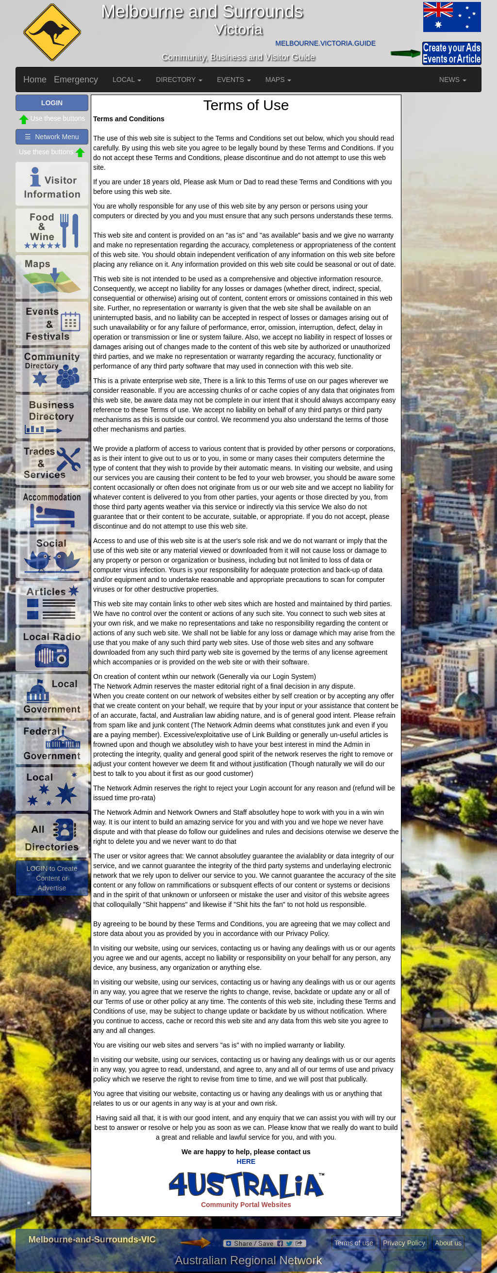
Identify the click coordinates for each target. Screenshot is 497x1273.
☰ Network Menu (52, 137)
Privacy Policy (404, 1243)
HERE (246, 1161)
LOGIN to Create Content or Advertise (51, 878)
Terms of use (353, 1243)
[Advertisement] (442, 240)
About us (448, 1243)
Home (35, 79)
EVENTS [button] (234, 79)
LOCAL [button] (127, 79)
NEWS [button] (452, 79)
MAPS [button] (278, 79)
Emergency (76, 79)
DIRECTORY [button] (179, 79)
